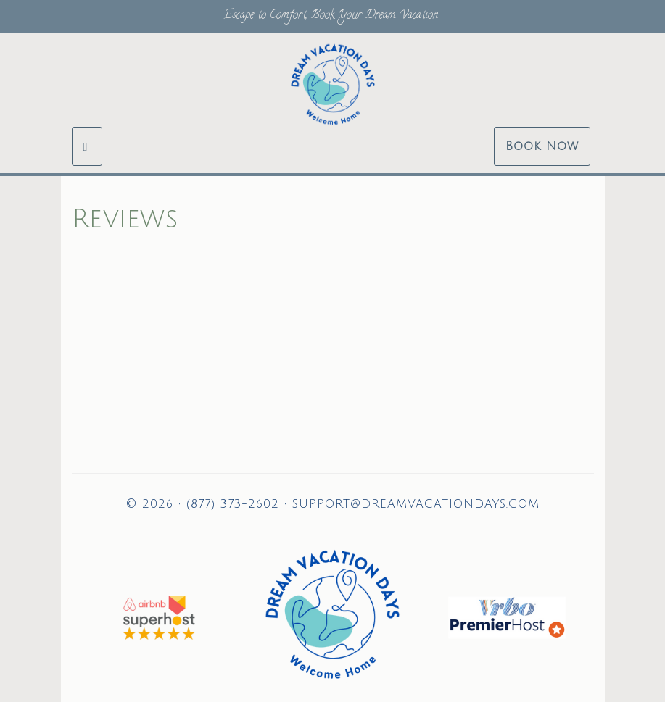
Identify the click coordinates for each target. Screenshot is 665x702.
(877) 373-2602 (232, 504)
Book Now (542, 146)
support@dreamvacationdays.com (416, 504)
